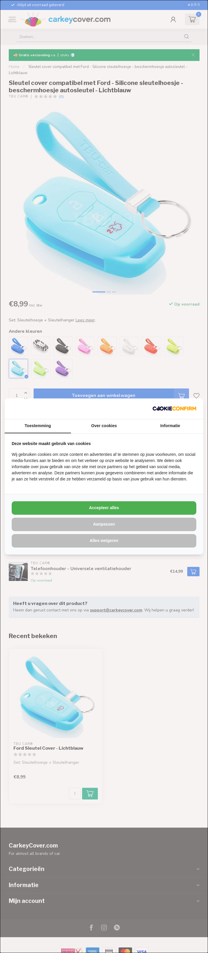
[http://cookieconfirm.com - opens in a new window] (174, 408)
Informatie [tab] (170, 425)
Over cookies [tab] (104, 425)
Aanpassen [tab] (104, 524)
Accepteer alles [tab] (104, 507)
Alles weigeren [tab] (104, 540)
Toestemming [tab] (38, 425)
